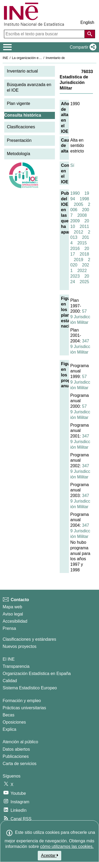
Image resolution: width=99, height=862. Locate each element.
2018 (84, 254)
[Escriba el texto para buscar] (45, 34)
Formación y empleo (22, 700)
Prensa (9, 628)
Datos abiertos (16, 749)
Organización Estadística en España (37, 673)
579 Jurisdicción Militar (80, 317)
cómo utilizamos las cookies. (67, 846)
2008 (82, 215)
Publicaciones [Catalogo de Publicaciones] (16, 756)
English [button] (87, 22)
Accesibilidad (15, 621)
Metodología (18, 153)
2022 (82, 270)
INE (5, 58)
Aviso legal (13, 614)
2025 (84, 281)
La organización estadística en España (41, 58)
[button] (82, 47)
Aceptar (49, 855)
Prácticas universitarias (24, 708)
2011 (84, 226)
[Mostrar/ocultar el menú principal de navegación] (7, 47)
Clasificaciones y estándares (29, 639)
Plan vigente (18, 103)
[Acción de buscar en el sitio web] (89, 34)
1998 (84, 199)
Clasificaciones (21, 127)
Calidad (10, 680)
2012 (78, 232)
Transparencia (16, 666)
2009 (75, 221)
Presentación (19, 140)
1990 (75, 193)
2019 (78, 259)
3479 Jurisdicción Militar (80, 346)
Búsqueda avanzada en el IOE (29, 87)
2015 (82, 243)
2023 (75, 276)
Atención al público (20, 742)
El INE (9, 659)
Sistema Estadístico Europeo (30, 688)
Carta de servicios (19, 763)
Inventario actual (22, 71)
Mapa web (12, 607)
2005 (78, 204)
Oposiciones (14, 722)
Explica (9, 729)
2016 (75, 248)
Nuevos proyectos (19, 646)
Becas (8, 715)
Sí (72, 165)
